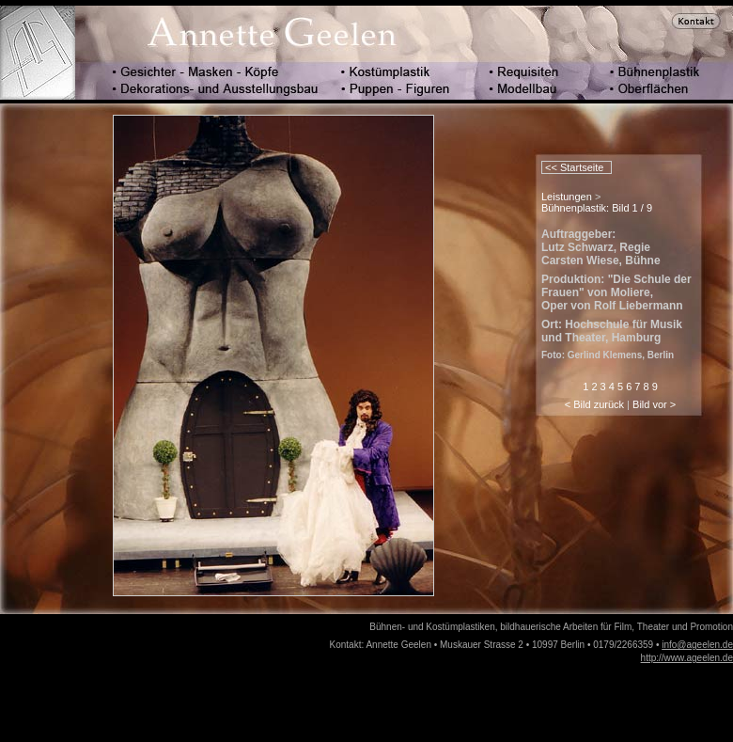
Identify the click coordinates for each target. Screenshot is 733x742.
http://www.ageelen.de (687, 658)
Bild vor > (654, 404)
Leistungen (566, 196)
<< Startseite (572, 167)
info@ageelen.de (697, 644)
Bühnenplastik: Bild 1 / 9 (596, 207)
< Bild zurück (594, 404)
